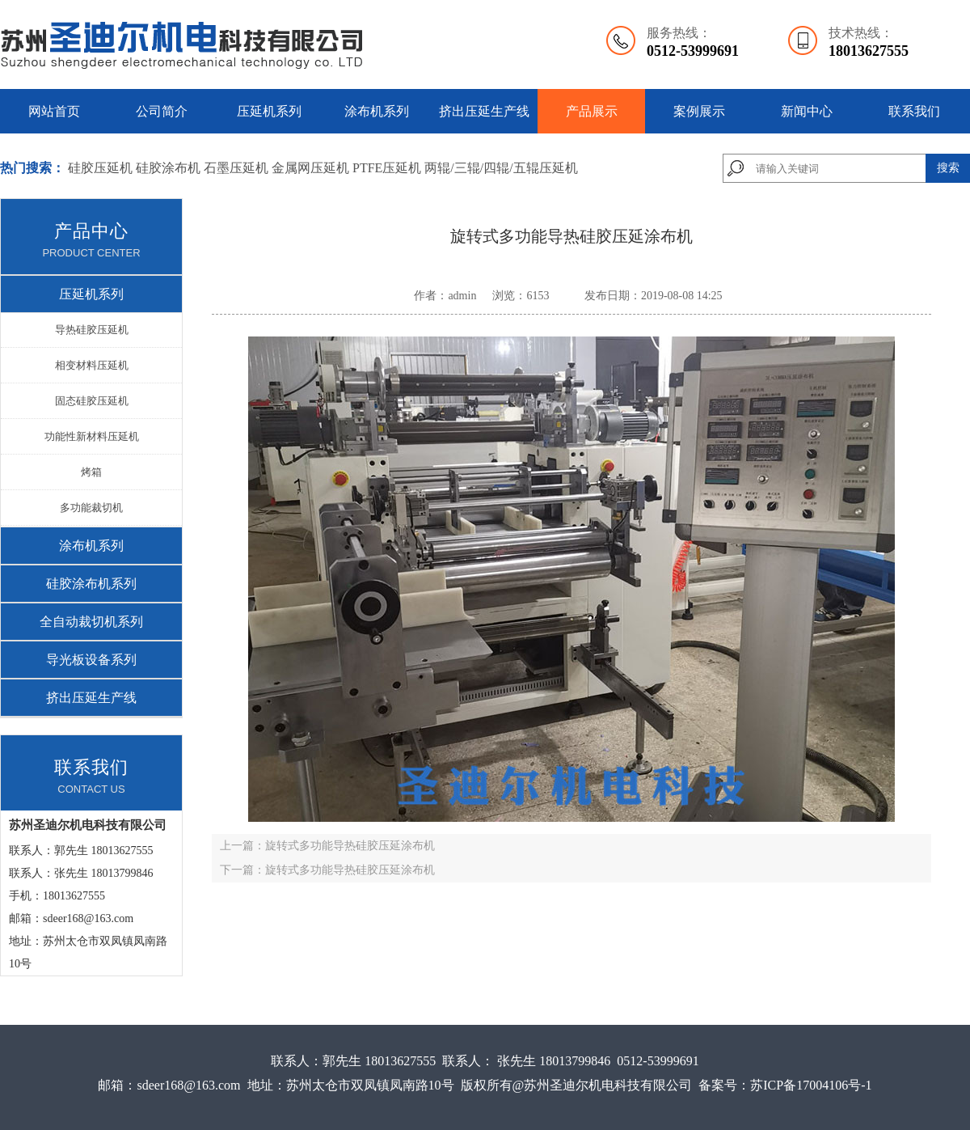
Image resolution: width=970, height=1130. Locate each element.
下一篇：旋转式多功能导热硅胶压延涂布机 (327, 870)
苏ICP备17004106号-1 (810, 1085)
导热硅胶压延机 (92, 330)
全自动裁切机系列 (91, 621)
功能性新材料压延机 (91, 436)
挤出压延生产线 (484, 111)
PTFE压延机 (386, 168)
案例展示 (699, 111)
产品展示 (592, 111)
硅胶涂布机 (168, 168)
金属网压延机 (312, 168)
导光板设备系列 (91, 660)
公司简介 (162, 111)
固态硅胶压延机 (92, 401)
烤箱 (91, 472)
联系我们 (914, 111)
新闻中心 (807, 111)
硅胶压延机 (100, 168)
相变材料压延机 (92, 365)
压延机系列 (269, 111)
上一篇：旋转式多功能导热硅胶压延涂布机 (327, 846)
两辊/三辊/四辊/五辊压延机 (500, 168)
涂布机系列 (376, 111)
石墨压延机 (236, 168)
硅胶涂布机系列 (91, 583)
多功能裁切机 (91, 508)
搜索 (948, 168)
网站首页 (54, 111)
